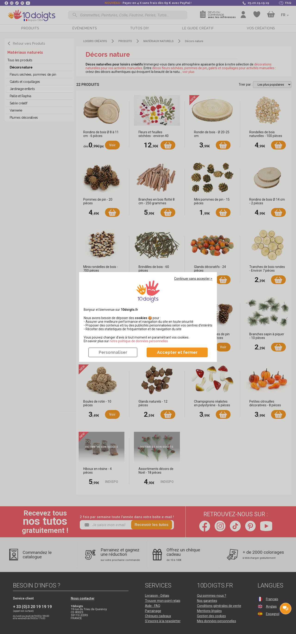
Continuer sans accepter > (193, 278)
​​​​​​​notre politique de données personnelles (139, 341)
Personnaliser (113, 352)
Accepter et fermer (177, 352)
